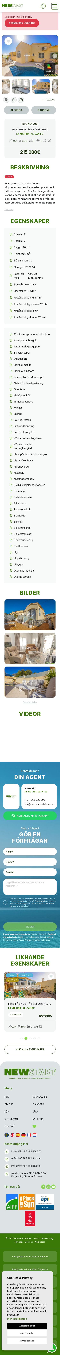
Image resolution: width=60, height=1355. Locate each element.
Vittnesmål (11, 1119)
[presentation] (20, 915)
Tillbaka (48, 100)
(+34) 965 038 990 (35, 799)
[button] (21, 100)
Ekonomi (43, 110)
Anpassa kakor (27, 1333)
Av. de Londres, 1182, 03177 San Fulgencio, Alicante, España (29, 1175)
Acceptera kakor (27, 1325)
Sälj (35, 1111)
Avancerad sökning (22, 23)
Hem (6, 1096)
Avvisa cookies (27, 1340)
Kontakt (9, 1126)
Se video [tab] (16, 110)
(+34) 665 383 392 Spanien (26, 1158)
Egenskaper (39, 1096)
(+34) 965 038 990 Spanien (26, 1151)
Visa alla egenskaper (30, 1049)
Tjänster (38, 1104)
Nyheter (37, 1119)
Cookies (29, 1242)
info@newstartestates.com (39, 804)
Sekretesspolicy (41, 901)
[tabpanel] (30, 1002)
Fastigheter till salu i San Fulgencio (30, 1256)
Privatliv (19, 1242)
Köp (6, 1111)
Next (55, 55)
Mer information (17, 1318)
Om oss (8, 1104)
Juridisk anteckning (43, 1238)
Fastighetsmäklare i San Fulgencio (30, 1269)
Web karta (40, 1242)
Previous (5, 55)
